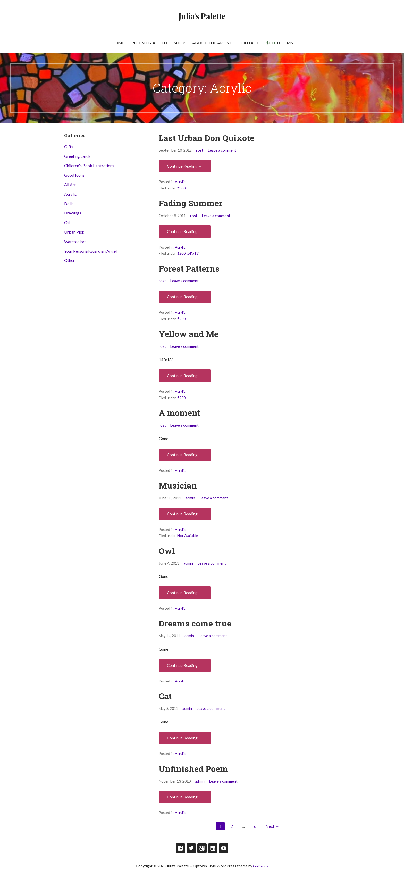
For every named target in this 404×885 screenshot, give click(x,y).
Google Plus (202, 848)
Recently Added (149, 42)
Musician (178, 485)
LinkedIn (212, 848)
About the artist (212, 42)
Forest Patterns (189, 268)
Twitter (191, 848)
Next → (272, 826)
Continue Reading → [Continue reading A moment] (184, 454)
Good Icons (74, 174)
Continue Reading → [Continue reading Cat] (184, 737)
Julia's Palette (202, 15)
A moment (179, 412)
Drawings (72, 212)
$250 (181, 319)
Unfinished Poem (193, 768)
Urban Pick (74, 231)
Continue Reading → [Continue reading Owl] (184, 592)
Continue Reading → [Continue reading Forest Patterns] (184, 296)
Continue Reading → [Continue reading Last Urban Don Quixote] (184, 166)
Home (117, 42)
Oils (67, 222)
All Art (70, 184)
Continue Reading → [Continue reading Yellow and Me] (184, 375)
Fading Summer (191, 203)
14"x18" (193, 253)
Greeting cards (77, 156)
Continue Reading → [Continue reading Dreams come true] (184, 665)
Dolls (68, 203)
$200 (181, 253)
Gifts (68, 146)
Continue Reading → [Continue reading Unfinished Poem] (184, 797)
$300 (181, 188)
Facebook (180, 848)
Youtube (223, 848)
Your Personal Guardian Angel (90, 251)
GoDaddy (260, 866)
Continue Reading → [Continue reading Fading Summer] (184, 231)
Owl (167, 550)
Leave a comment (222, 150)
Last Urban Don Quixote (206, 137)
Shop (179, 42)
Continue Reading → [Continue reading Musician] (184, 513)
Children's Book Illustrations (89, 165)
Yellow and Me (188, 333)
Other (69, 260)
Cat (165, 695)
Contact (249, 42)
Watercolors (75, 241)
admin (190, 498)
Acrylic (180, 182)
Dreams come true (195, 623)
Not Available (187, 536)
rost (199, 150)
